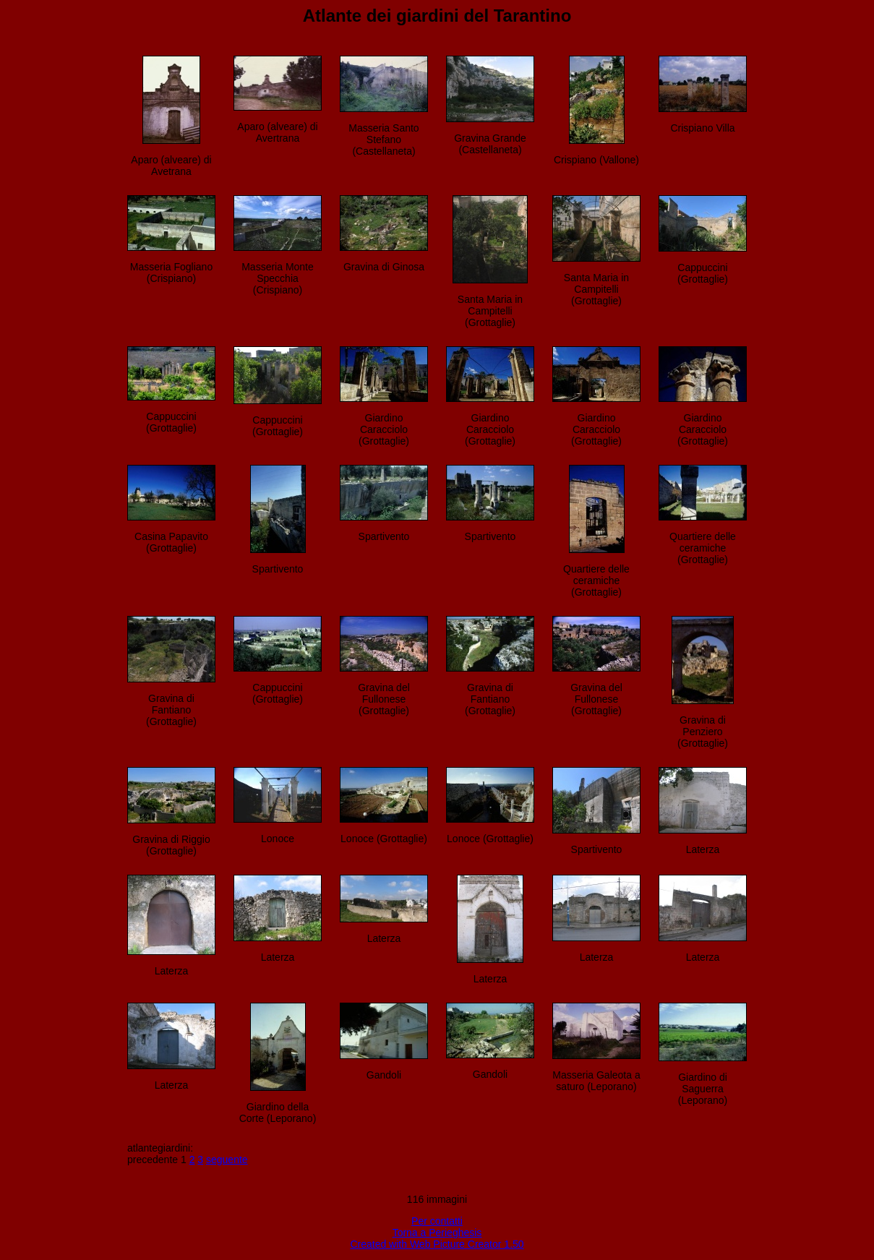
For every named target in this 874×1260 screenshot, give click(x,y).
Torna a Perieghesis (437, 1232)
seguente (227, 1159)
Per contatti (437, 1221)
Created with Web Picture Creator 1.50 (436, 1244)
